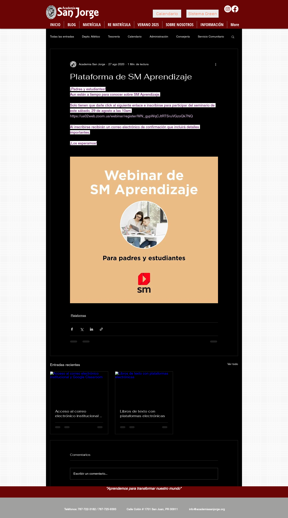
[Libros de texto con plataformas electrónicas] (144, 388)
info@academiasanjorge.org (207, 509)
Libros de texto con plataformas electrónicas (142, 413)
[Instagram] (227, 8)
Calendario (135, 36)
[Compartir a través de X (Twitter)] (82, 329)
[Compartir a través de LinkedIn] (91, 329)
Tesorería (114, 36)
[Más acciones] (215, 64)
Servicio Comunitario (211, 36)
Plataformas (78, 315)
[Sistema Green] (202, 14)
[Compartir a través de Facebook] (72, 329)
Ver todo (232, 364)
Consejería (183, 36)
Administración (159, 36)
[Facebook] (234, 8)
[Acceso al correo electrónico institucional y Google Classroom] (79, 388)
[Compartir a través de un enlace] (101, 329)
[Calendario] (167, 14)
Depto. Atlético (91, 36)
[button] (233, 36)
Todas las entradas (62, 36)
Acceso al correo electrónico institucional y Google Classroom (78, 413)
